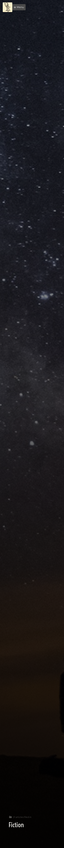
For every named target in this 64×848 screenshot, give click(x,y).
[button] (18, 7)
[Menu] (7, 7)
